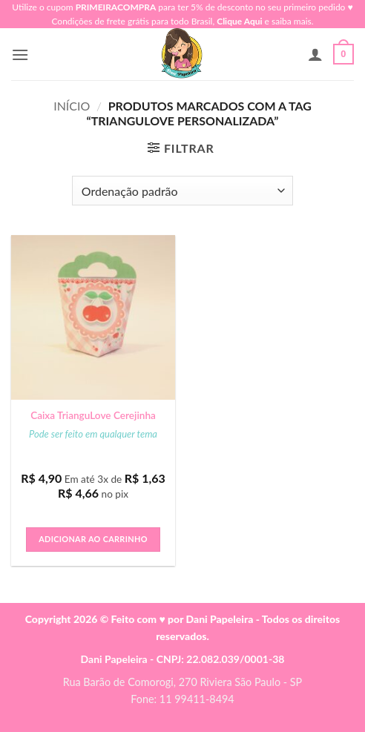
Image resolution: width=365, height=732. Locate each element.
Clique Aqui (239, 21)
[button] (20, 54)
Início (71, 106)
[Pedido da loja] (182, 190)
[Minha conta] (315, 54)
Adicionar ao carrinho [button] (93, 539)
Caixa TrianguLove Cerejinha (93, 415)
